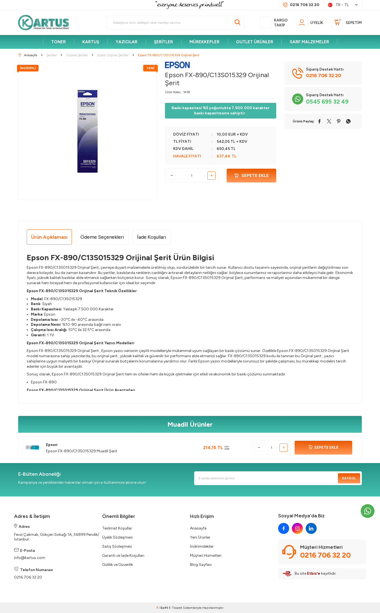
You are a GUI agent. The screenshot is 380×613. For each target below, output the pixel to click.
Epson (52, 444)
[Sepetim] (347, 22)
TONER (58, 41)
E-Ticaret (175, 608)
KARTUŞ (90, 41)
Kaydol (349, 478)
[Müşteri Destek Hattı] (301, 5)
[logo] (46, 22)
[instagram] (297, 528)
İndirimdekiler (202, 546)
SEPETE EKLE (323, 447)
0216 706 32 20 (28, 577)
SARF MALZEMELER (309, 41)
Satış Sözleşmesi (117, 546)
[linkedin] (311, 528)
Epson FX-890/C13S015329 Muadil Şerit (81, 451)
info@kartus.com (29, 557)
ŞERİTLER (163, 41)
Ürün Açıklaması (49, 237)
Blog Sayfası (201, 564)
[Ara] (237, 22)
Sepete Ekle (251, 175)
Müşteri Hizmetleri (205, 555)
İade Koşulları (151, 237)
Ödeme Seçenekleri (102, 237)
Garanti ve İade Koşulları (123, 555)
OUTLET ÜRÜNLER (254, 41)
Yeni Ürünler (200, 537)
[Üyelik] (309, 22)
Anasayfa (198, 528)
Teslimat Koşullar (117, 528)
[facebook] (283, 528)
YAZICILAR (126, 41)
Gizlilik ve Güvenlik (117, 564)
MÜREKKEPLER (204, 41)
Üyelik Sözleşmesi (117, 537)
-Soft (162, 608)
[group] (87, 131)
